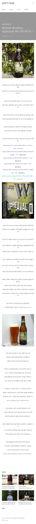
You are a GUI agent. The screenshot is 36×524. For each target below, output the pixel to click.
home (3, 9)
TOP (32, 518)
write (18, 9)
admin (11, 9)
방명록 (26, 9)
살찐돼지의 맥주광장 (8, 3)
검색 (29, 3)
